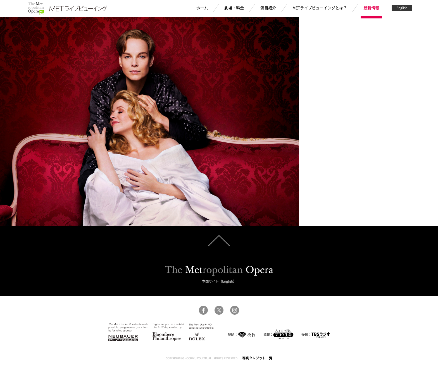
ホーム (202, 8)
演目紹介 (268, 8)
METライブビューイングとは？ (319, 8)
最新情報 (371, 8)
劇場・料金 (234, 8)
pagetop (219, 240)
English (401, 7)
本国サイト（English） (219, 281)
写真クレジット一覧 (257, 357)
